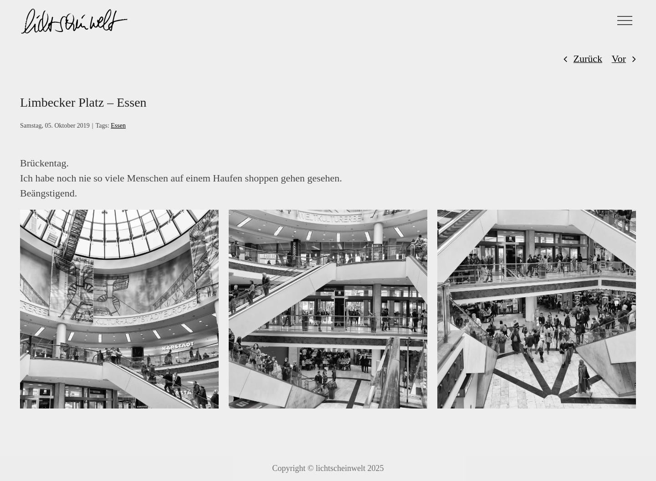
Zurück (588, 58)
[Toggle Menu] (625, 20)
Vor (619, 58)
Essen (118, 125)
